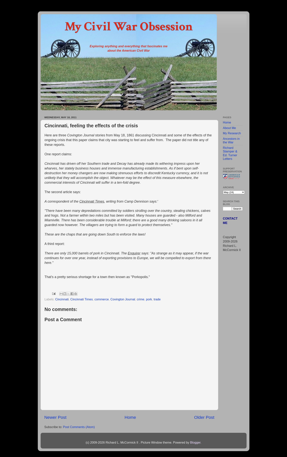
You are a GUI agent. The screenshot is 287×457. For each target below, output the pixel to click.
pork (149, 299)
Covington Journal (123, 299)
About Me (229, 128)
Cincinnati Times (81, 299)
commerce (101, 299)
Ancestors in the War (231, 140)
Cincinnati (62, 299)
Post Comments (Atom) (79, 427)
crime (140, 299)
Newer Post (55, 417)
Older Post (204, 417)
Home (130, 417)
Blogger (195, 442)
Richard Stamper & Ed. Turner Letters (230, 153)
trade (157, 299)
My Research (232, 133)
